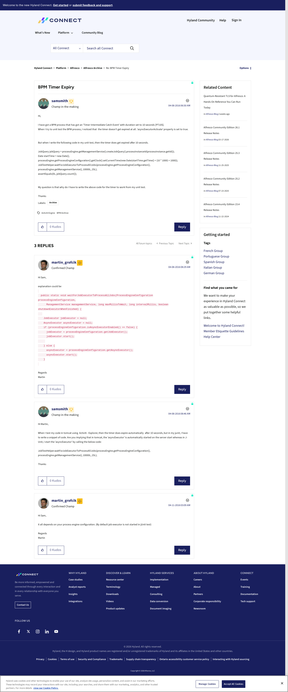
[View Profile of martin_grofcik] (64, 262)
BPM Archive (62, 213)
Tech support (248, 601)
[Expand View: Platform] (72, 32)
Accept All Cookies (233, 684)
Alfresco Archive (92, 68)
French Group (213, 251)
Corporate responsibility (207, 601)
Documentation (249, 594)
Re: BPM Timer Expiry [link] (117, 68)
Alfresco (75, 68)
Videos (110, 601)
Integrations (75, 601)
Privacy (40, 659)
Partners (198, 594)
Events (244, 580)
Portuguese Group (216, 256)
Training (245, 587)
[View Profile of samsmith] (60, 101)
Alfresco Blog (212, 114)
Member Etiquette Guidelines (224, 331)
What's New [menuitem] (42, 33)
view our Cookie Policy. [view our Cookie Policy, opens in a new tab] (45, 688)
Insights (73, 594)
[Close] (282, 683)
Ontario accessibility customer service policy (184, 659)
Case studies (76, 580)
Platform (61, 68)
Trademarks (116, 659)
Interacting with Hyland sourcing (231, 659)
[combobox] (111, 48)
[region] (144, 683)
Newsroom (200, 609)
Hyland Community (201, 20)
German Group (214, 273)
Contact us (23, 605)
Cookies (52, 659)
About (197, 587)
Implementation (159, 580)
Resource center (115, 580)
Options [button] (244, 68)
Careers (198, 580)
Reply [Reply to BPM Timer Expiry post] (182, 227)
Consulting (156, 594)
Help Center (212, 336)
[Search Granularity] (67, 48)
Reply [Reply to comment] (182, 389)
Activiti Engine (48, 213)
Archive (53, 202)
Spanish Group (214, 262)
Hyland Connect (43, 68)
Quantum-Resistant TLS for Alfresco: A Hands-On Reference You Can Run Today (225, 102)
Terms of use (67, 659)
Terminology (113, 587)
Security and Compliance (92, 659)
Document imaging (160, 609)
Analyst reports (77, 587)
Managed (155, 587)
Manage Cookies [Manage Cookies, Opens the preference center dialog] (207, 684)
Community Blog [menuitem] (92, 33)
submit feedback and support (92, 5)
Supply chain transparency (141, 659)
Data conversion (159, 601)
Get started (60, 5)
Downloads (112, 594)
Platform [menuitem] (63, 33)
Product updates (115, 609)
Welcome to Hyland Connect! (224, 325)
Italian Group (213, 267)
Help (222, 20)
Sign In (236, 20)
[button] (42, 227)
